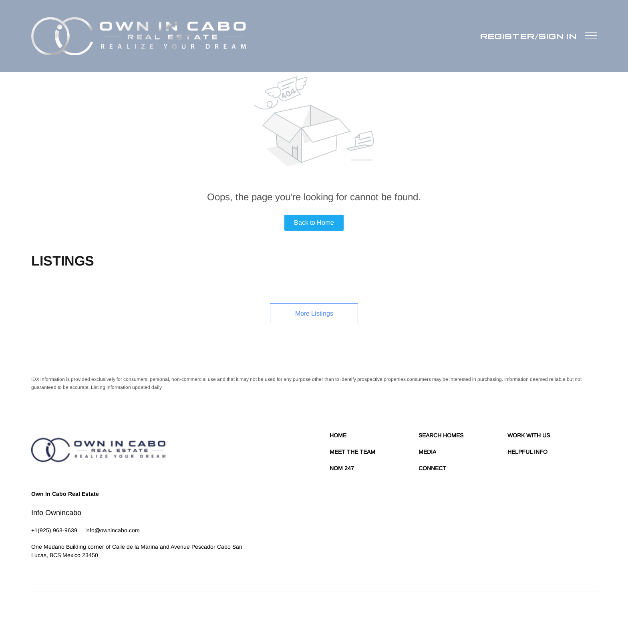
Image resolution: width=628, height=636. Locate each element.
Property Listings (527, 612)
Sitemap (558, 612)
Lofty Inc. (68, 612)
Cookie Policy (443, 612)
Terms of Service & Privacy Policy (388, 612)
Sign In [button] (558, 36)
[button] (138, 36)
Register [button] (507, 36)
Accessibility (583, 612)
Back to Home (314, 222)
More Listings (314, 313)
